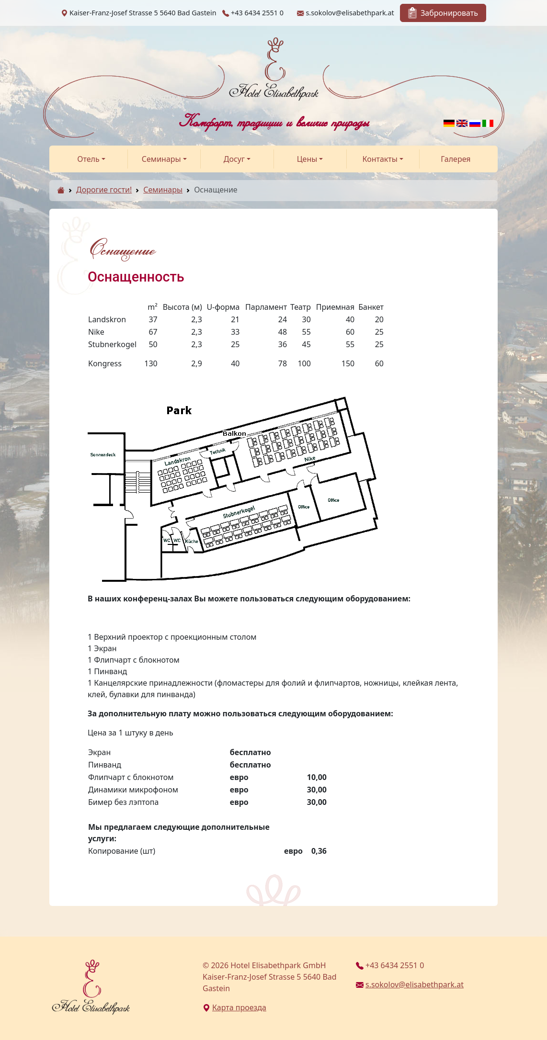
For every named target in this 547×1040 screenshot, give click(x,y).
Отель (88, 159)
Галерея (455, 159)
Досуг (234, 159)
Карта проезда (234, 1007)
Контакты (380, 159)
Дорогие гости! (104, 189)
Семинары (161, 159)
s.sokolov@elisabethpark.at (410, 984)
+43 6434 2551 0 (390, 965)
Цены (307, 159)
